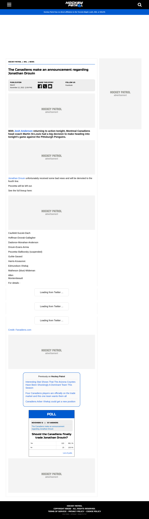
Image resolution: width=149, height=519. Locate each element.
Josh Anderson (23, 130)
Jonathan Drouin (16, 178)
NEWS (31, 62)
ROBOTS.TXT (82, 514)
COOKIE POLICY (93, 511)
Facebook (68, 85)
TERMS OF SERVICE (57, 511)
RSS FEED (65, 514)
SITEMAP (73, 514)
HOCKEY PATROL (15, 62)
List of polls (67, 453)
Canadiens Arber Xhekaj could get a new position (50, 401)
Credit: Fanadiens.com (19, 330)
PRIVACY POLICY (76, 511)
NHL (25, 62)
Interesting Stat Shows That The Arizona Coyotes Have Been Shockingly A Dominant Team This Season (50, 385)
